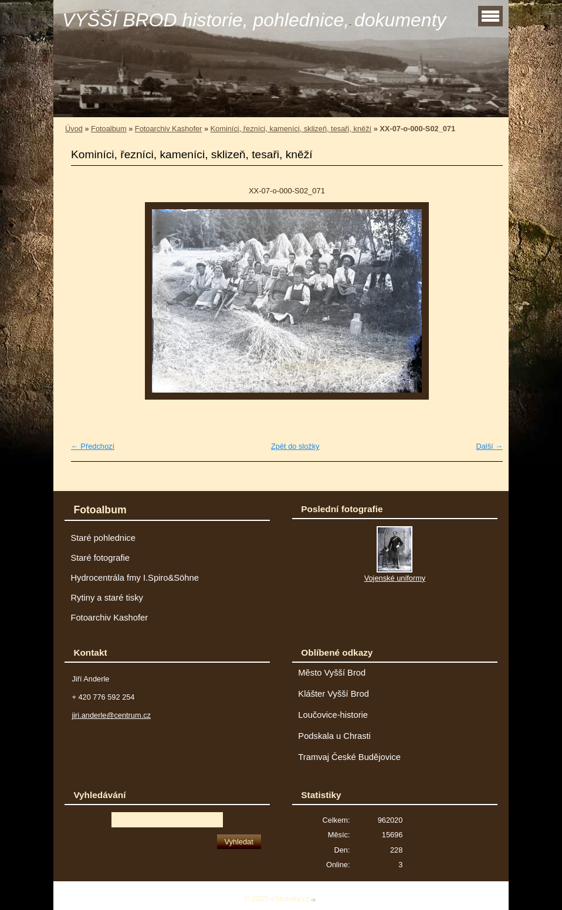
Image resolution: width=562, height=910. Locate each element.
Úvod (74, 128)
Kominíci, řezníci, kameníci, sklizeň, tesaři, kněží (291, 128)
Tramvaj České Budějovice (349, 757)
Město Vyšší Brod (331, 672)
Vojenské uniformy (395, 578)
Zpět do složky (295, 446)
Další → (489, 446)
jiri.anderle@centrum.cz (111, 715)
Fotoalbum (108, 128)
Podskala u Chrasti (334, 736)
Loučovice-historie (333, 715)
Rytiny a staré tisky (106, 597)
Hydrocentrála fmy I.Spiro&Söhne (134, 577)
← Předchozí (92, 446)
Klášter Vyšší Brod (333, 693)
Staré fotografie (100, 558)
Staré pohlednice (102, 538)
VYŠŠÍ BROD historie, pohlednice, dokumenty (254, 19)
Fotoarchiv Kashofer (168, 128)
